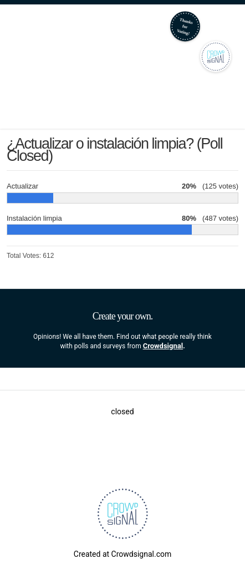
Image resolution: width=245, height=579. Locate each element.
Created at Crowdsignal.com (122, 554)
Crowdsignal (163, 346)
